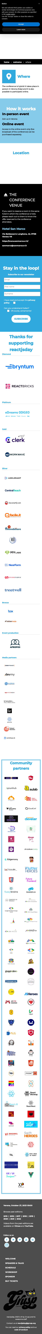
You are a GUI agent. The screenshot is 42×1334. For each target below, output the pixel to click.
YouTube (29, 1226)
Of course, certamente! (21, 311)
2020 (5, 1219)
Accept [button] (21, 24)
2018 (25, 1216)
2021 (12, 1219)
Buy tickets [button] (11, 1281)
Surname (9, 294)
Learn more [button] (21, 29)
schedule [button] (10, 1268)
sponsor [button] (10, 1277)
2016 (12, 1216)
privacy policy (24, 1327)
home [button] (6, 62)
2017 (18, 1216)
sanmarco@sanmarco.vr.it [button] (14, 246)
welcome (17, 62)
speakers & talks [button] (14, 1263)
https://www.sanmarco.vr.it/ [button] (15, 241)
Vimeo (17, 1226)
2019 (31, 1216)
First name (9, 287)
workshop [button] (11, 1272)
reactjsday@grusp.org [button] (26, 1323)
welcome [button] (10, 1259)
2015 (5, 1216)
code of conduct (21, 1330)
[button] (19, 374)
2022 (19, 1219)
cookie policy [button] (10, 14)
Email (7, 280)
